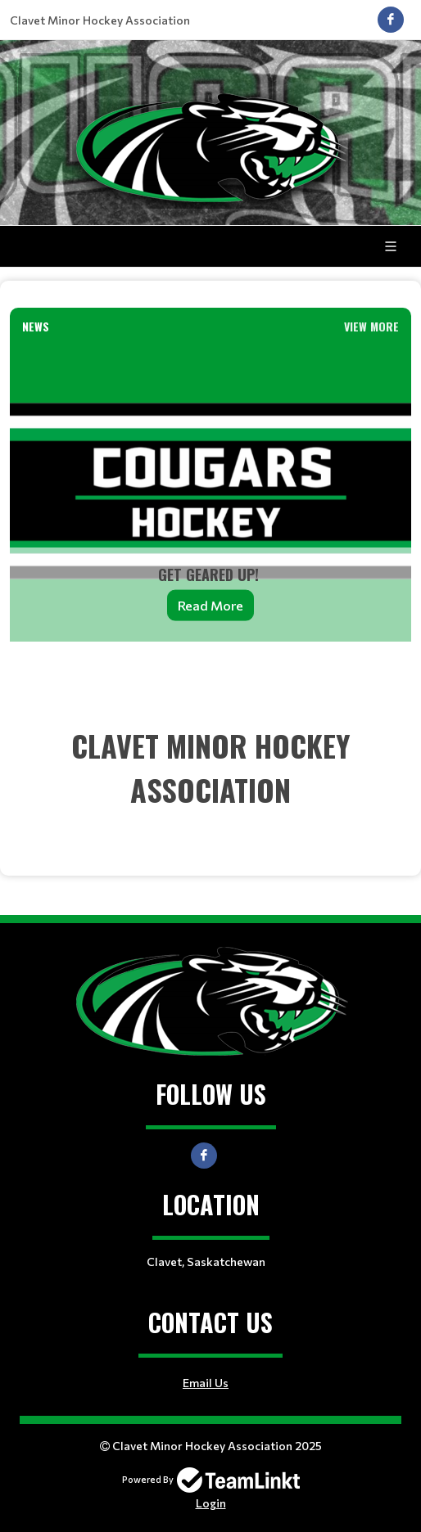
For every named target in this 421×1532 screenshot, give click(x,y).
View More (371, 326)
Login (211, 1503)
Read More (210, 604)
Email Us (206, 1383)
